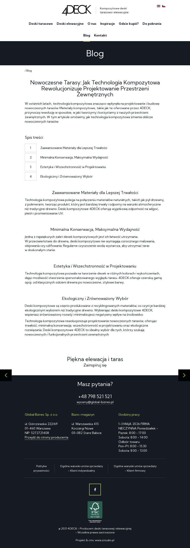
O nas (92, 24)
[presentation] (6, 375)
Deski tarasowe (41, 24)
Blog (86, 35)
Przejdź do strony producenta (46, 437)
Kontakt (100, 35)
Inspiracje (107, 24)
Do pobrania (152, 24)
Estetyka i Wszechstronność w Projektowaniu (73, 167)
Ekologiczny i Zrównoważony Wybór (66, 176)
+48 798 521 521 (95, 396)
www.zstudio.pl (104, 540)
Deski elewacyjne (70, 24)
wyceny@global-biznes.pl (95, 402)
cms (91, 540)
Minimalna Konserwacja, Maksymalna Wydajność (74, 157)
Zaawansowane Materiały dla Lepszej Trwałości (73, 148)
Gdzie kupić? (129, 24)
